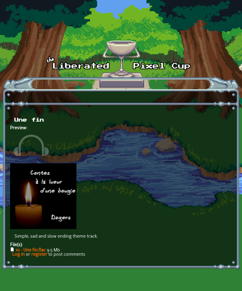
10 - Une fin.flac (30, 250)
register (39, 255)
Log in (18, 255)
